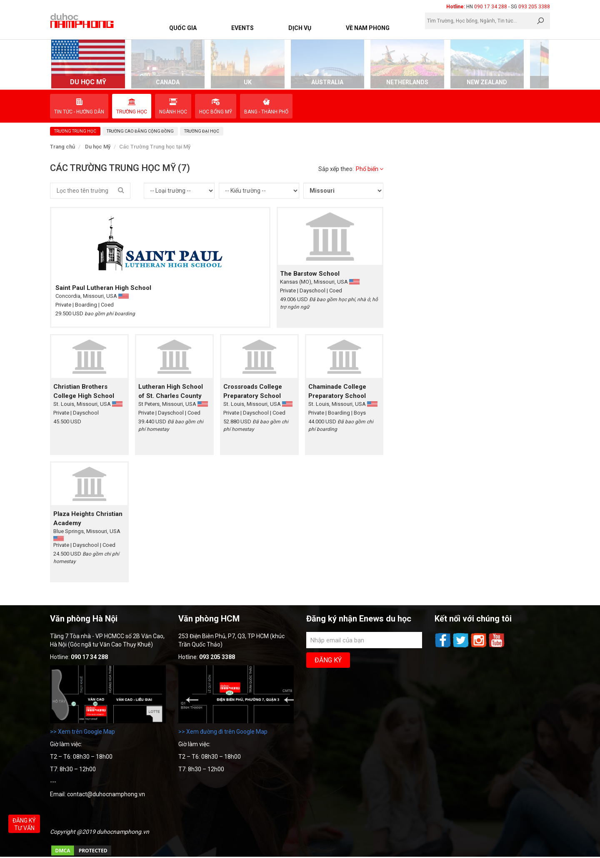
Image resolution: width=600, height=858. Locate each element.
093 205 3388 (534, 7)
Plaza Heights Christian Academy (87, 518)
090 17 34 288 (490, 7)
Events (242, 28)
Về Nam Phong (368, 28)
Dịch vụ (299, 28)
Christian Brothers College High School (83, 391)
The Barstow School (310, 273)
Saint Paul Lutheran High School (103, 288)
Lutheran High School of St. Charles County (170, 391)
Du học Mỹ (97, 146)
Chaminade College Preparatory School (337, 391)
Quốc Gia (183, 28)
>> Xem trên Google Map (82, 731)
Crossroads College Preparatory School (252, 391)
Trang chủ (62, 146)
